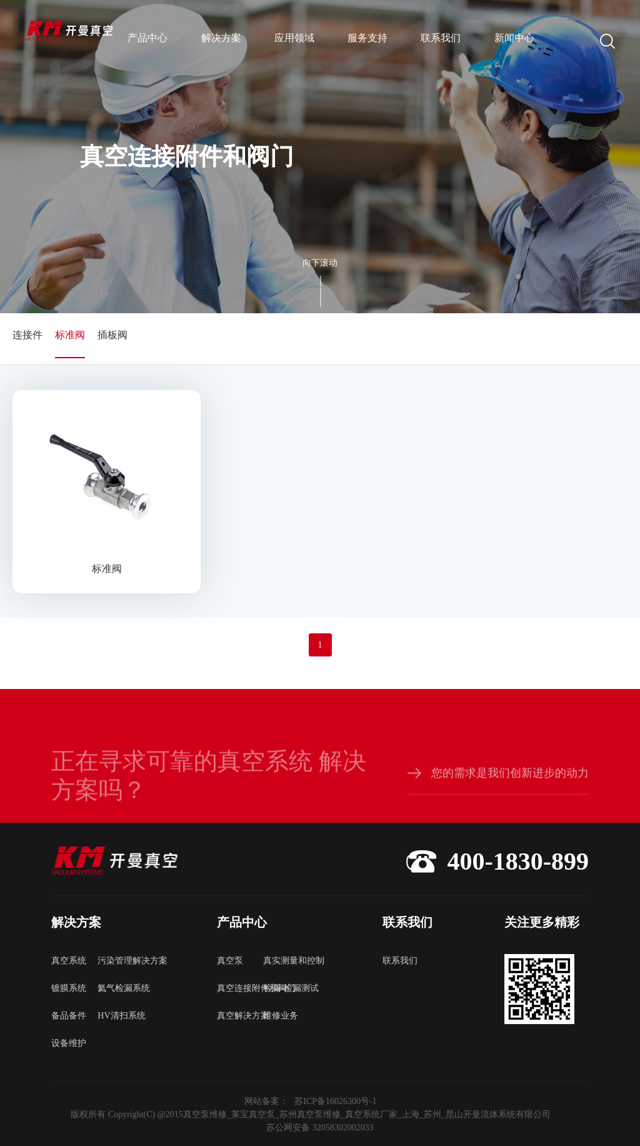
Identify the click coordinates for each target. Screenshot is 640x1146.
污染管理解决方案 (121, 960)
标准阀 (70, 334)
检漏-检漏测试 (286, 988)
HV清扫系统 (121, 1015)
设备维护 (68, 1043)
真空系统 (68, 960)
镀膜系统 (68, 988)
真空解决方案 (240, 1015)
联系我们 (441, 38)
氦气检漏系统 (121, 988)
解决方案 (221, 38)
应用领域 (294, 38)
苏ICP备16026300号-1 (335, 1101)
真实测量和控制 (286, 960)
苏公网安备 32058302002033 (320, 1127)
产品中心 (148, 38)
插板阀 (113, 334)
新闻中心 (514, 38)
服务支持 (368, 38)
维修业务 (280, 1015)
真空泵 (230, 960)
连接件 (27, 334)
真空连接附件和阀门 (240, 988)
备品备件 (68, 1015)
